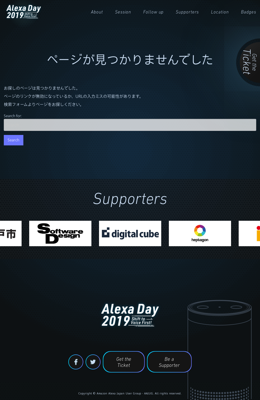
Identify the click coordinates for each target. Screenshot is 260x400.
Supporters (187, 12)
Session (123, 12)
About (97, 12)
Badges (248, 12)
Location (220, 12)
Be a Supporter (169, 362)
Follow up (153, 12)
